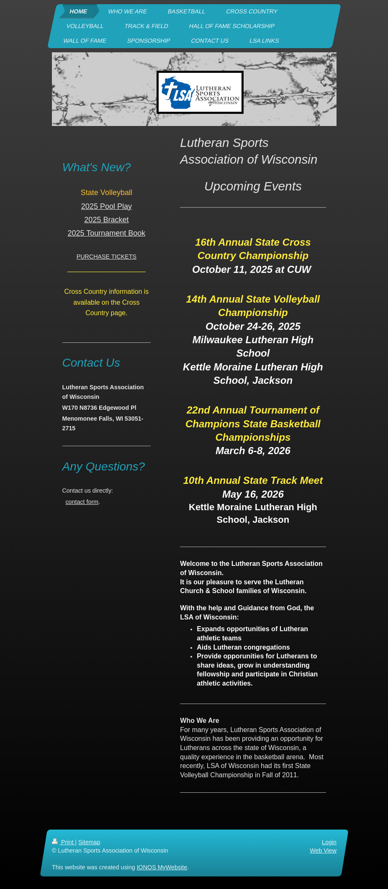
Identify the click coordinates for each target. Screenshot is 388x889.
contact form (81, 501)
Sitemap (89, 842)
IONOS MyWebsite (161, 867)
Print (63, 842)
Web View (323, 850)
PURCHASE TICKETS (107, 256)
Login (329, 842)
